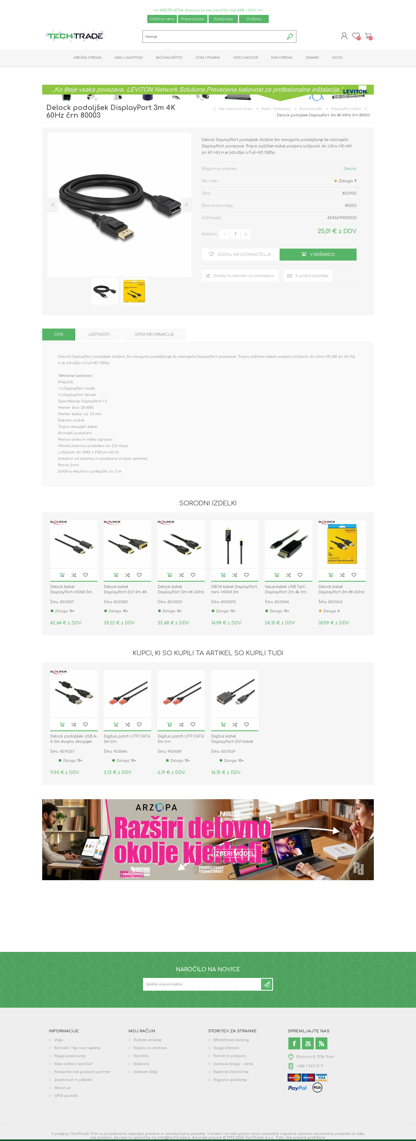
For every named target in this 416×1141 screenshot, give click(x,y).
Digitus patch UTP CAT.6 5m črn (181, 739)
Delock (350, 169)
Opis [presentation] (58, 335)
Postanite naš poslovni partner (82, 1072)
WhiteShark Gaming (231, 1040)
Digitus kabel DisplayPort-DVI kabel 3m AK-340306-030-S (232, 742)
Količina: (209, 234)
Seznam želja (146, 1072)
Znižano (253, 19)
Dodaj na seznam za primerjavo (74, 575)
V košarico (62, 575)
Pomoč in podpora (229, 1056)
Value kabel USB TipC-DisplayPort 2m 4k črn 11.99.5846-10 (286, 592)
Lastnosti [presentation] (99, 335)
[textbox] (213, 37)
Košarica (368, 36)
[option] (104, 291)
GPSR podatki (66, 1096)
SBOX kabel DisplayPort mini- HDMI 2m (234, 589)
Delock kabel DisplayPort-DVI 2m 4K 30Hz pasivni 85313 (125, 592)
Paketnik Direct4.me (231, 1072)
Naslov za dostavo (150, 1048)
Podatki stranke (148, 1040)
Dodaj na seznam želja (85, 575)
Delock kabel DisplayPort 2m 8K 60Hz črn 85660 (341, 592)
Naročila (141, 1056)
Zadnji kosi (223, 19)
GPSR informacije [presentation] (154, 335)
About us (62, 1088)
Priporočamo (192, 19)
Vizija (58, 1040)
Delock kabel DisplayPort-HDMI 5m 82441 (71, 592)
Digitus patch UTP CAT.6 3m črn (127, 739)
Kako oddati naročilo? (73, 1064)
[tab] (58, 335)
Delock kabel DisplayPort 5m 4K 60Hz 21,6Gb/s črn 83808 (181, 592)
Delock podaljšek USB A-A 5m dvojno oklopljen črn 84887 (73, 742)
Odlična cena (162, 19)
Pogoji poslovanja (69, 1056)
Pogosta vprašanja (230, 1080)
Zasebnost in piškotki (73, 1080)
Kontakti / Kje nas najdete (77, 1048)
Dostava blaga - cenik (233, 1064)
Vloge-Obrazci (226, 1048)
